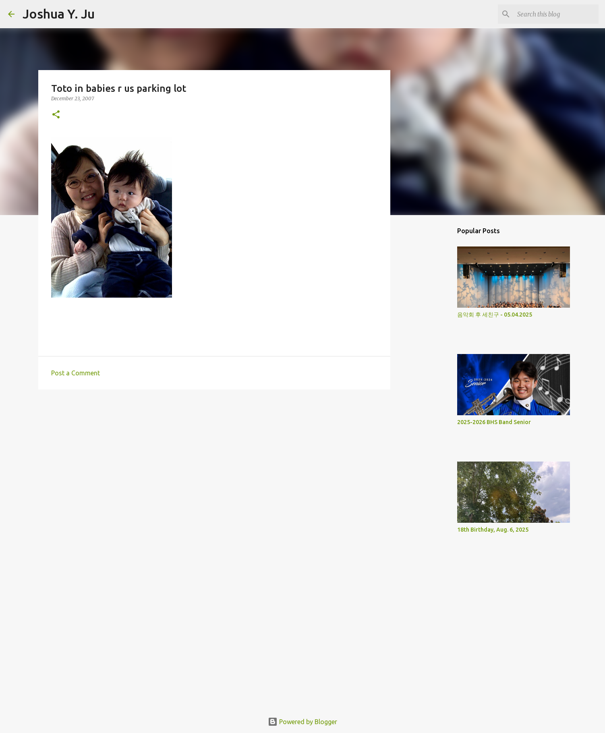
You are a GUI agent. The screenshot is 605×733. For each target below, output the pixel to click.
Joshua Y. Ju (59, 13)
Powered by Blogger (302, 721)
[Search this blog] (556, 14)
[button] (56, 115)
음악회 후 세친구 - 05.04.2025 (494, 314)
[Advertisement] (214, 458)
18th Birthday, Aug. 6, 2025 (492, 529)
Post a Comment (75, 373)
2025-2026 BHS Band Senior (494, 422)
